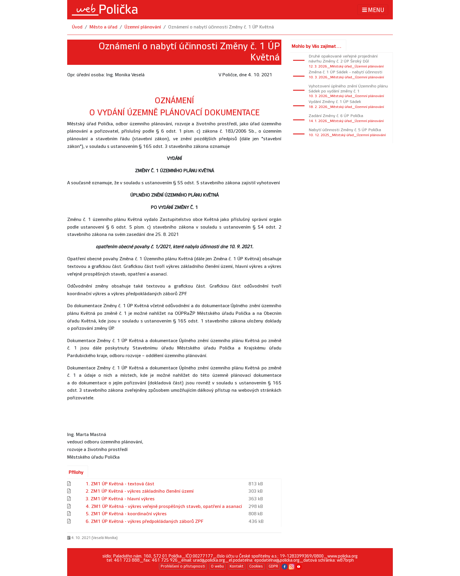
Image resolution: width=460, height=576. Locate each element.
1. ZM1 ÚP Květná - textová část (120, 484)
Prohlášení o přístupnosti (183, 566)
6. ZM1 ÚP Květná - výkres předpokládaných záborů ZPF (144, 521)
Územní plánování (142, 27)
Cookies (256, 566)
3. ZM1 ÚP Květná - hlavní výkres (120, 499)
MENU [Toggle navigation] (372, 10)
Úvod (77, 27)
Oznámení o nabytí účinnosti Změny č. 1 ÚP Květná (221, 27)
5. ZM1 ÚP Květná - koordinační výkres (126, 514)
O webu (217, 566)
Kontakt (236, 566)
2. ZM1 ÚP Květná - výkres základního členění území (140, 491)
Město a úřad (103, 27)
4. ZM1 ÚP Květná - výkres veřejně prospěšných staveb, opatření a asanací (164, 506)
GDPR (273, 566)
